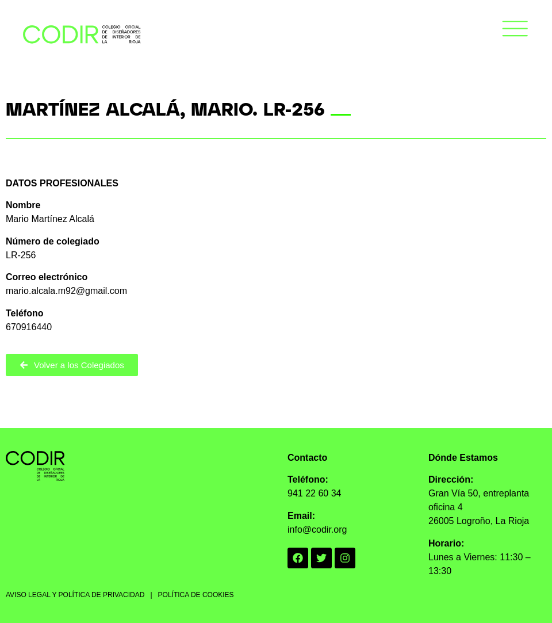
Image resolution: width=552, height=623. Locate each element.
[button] (515, 30)
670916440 (29, 327)
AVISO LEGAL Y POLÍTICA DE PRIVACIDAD (75, 595)
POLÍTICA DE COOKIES (196, 595)
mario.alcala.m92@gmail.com (66, 291)
